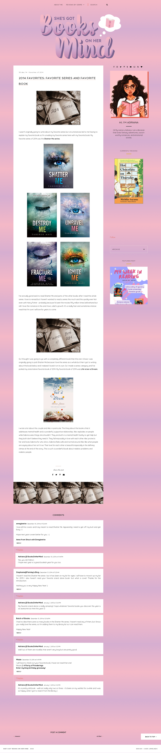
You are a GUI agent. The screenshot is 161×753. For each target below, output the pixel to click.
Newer (16, 736)
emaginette (21, 523)
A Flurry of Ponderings (33, 665)
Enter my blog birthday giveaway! (31, 668)
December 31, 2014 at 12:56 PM (40, 618)
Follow (112, 237)
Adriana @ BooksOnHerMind (30, 556)
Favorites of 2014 (36, 72)
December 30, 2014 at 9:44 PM (53, 557)
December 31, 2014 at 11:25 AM (49, 572)
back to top (151, 737)
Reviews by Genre (74, 5)
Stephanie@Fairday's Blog (27, 572)
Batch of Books (23, 618)
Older (100, 736)
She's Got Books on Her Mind (16, 749)
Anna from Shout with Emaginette (31, 539)
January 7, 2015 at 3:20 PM (52, 603)
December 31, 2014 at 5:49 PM (31, 660)
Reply (19, 543)
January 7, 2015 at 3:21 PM (52, 646)
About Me (58, 5)
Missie (18, 659)
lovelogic (153, 749)
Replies (20, 550)
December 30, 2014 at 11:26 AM (37, 524)
